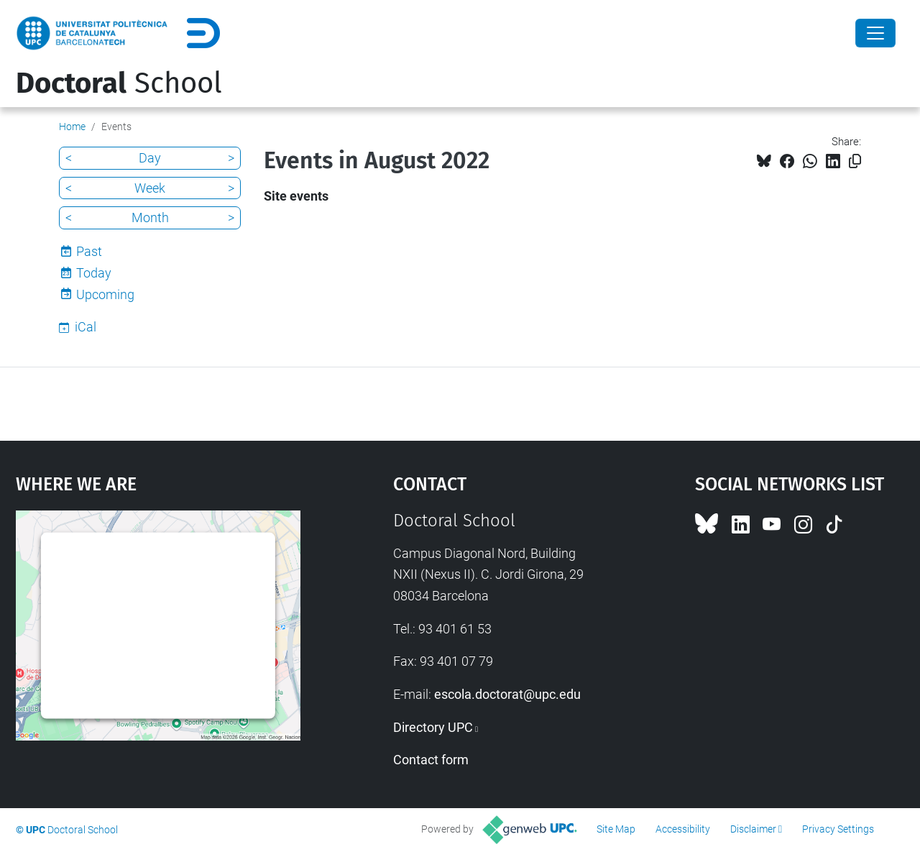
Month (150, 217)
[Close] (875, 33)
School (119, 83)
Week (149, 188)
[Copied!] (855, 161)
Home (72, 126)
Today (93, 272)
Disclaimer (753, 829)
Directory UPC (433, 727)
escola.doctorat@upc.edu (507, 694)
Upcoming (105, 294)
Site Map (616, 829)
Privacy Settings (838, 829)
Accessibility (683, 829)
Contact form (431, 759)
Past (89, 251)
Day (150, 157)
